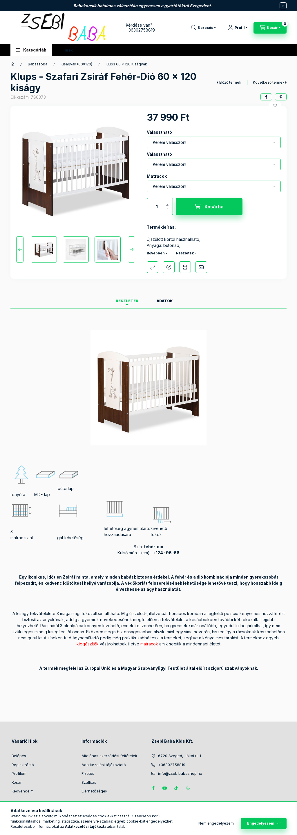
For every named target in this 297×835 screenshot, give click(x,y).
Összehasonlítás (152, 267)
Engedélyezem (260, 823)
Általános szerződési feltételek (109, 755)
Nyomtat (185, 267)
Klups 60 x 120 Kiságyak (126, 64)
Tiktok (176, 788)
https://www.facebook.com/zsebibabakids (153, 788)
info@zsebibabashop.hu (180, 773)
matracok (149, 643)
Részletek (185, 253)
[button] (31, 50)
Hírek (68, 50)
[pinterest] (281, 96)
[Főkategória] (12, 64)
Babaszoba (37, 64)
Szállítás (89, 782)
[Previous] (19, 249)
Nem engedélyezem (216, 823)
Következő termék (269, 82)
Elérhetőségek (94, 791)
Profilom (19, 773)
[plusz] (167, 202)
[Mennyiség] (157, 206)
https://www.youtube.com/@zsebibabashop (165, 788)
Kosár (17, 782)
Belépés (19, 755)
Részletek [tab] (127, 301)
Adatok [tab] (165, 301)
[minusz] (167, 211)
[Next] (131, 249)
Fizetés (88, 773)
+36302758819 (140, 29)
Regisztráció (23, 764)
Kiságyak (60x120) (76, 64)
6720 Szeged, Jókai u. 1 (179, 755)
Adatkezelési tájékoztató (104, 764)
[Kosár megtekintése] (270, 28)
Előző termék (230, 82)
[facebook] (266, 96)
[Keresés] (203, 28)
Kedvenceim (23, 791)
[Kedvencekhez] (275, 105)
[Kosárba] (209, 206)
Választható (159, 132)
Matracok (157, 176)
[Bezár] (283, 5)
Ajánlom (201, 267)
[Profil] (237, 28)
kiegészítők (88, 643)
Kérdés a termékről (169, 267)
